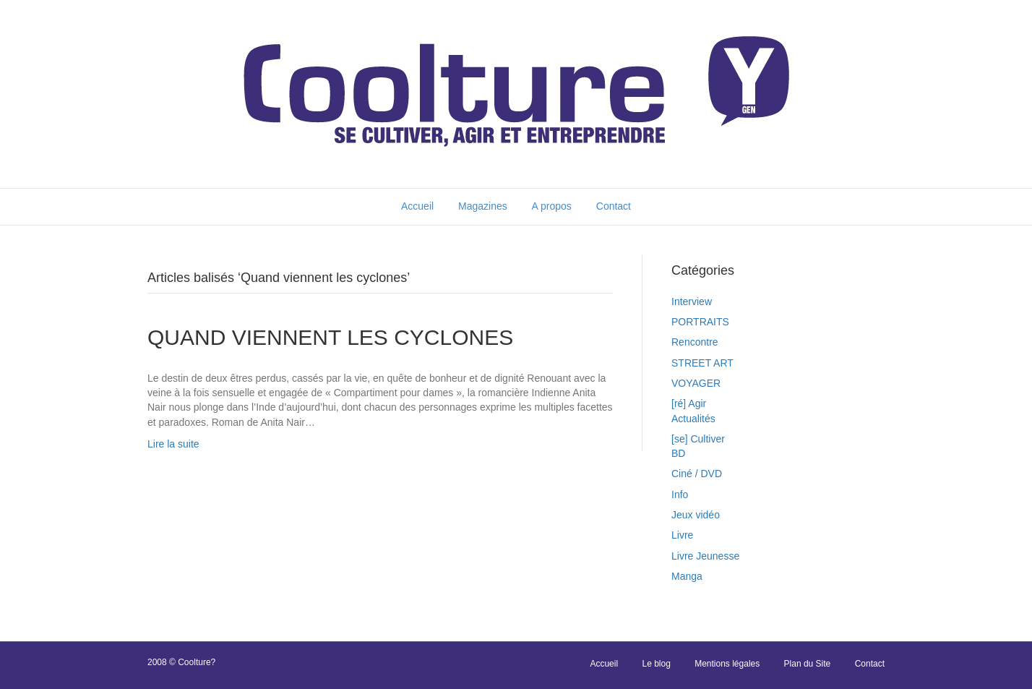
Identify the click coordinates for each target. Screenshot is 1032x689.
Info (679, 494)
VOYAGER (696, 383)
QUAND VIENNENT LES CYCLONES (330, 337)
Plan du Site (807, 664)
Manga (686, 576)
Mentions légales (727, 664)
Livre (682, 535)
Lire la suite (173, 444)
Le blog (656, 664)
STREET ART (702, 363)
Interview (691, 301)
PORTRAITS (700, 322)
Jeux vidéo (695, 515)
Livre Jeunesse (705, 556)
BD (678, 453)
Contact (613, 206)
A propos (552, 206)
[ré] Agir (688, 403)
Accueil (417, 206)
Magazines (482, 206)
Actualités (693, 418)
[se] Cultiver (698, 439)
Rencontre (694, 342)
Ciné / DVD (696, 473)
